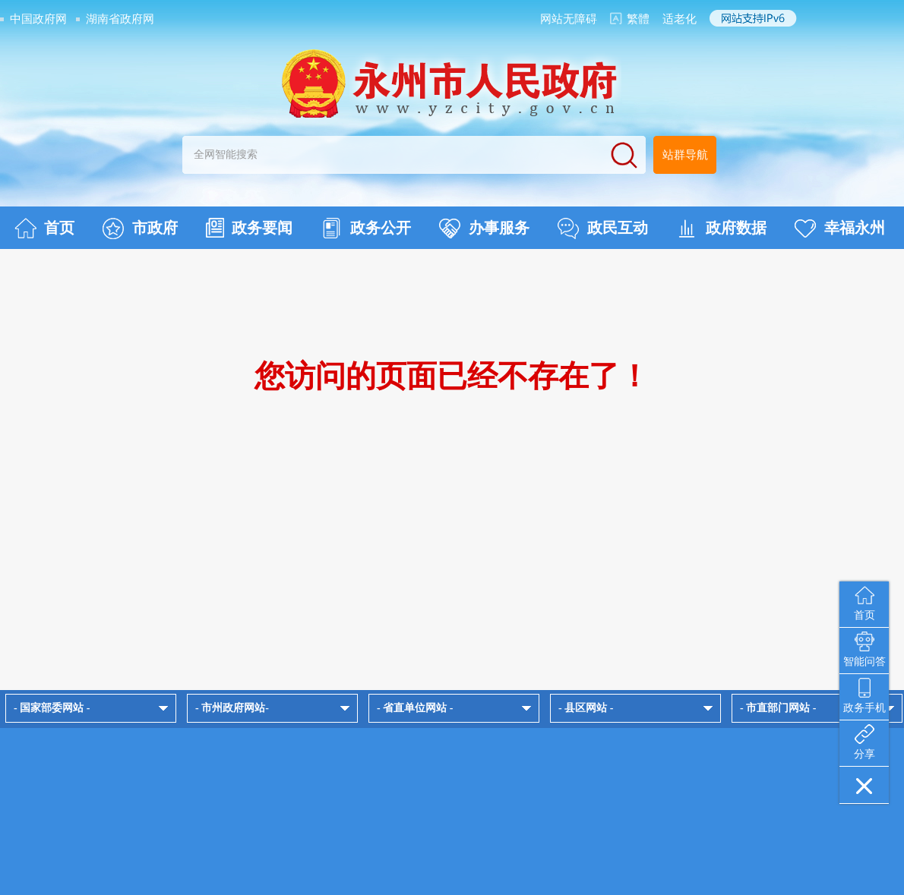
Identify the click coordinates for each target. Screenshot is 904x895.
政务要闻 (249, 228)
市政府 (140, 228)
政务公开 (366, 228)
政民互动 (603, 228)
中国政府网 (38, 19)
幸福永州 (840, 228)
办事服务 (484, 228)
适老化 (679, 19)
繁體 (638, 19)
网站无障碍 (568, 19)
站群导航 (685, 155)
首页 (44, 228)
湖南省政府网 (120, 19)
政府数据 (721, 228)
